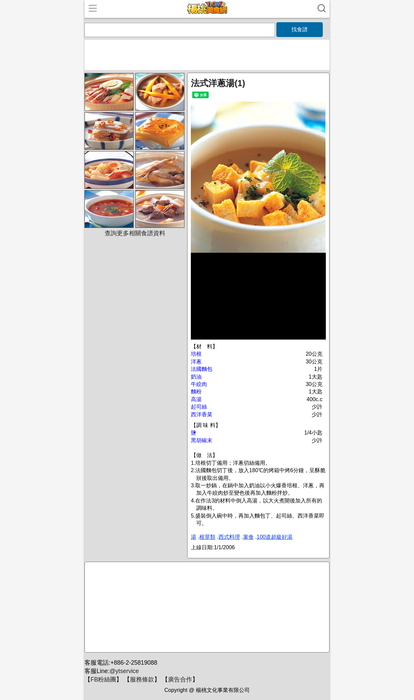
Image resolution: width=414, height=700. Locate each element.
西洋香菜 (201, 414)
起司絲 (199, 407)
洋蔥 (196, 361)
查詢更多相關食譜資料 (135, 233)
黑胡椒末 (201, 440)
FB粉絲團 (103, 679)
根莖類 (207, 537)
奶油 (196, 377)
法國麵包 (201, 369)
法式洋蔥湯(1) (218, 83)
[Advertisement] (206, 607)
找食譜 (299, 29)
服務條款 (142, 679)
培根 (196, 354)
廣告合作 (180, 679)
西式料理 (229, 537)
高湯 (196, 399)
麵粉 (196, 391)
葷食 (248, 537)
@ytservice (124, 671)
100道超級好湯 (275, 537)
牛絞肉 (199, 384)
